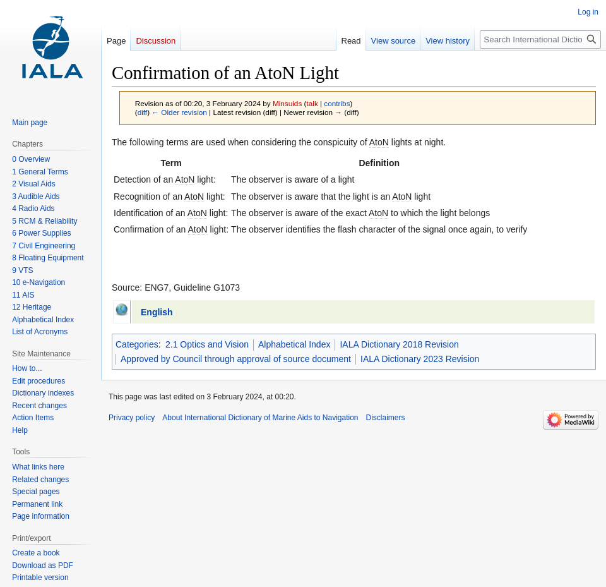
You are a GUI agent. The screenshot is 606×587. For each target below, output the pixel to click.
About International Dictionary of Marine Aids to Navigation (260, 417)
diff (142, 112)
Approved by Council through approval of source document (236, 359)
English (157, 312)
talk (312, 103)
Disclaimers (385, 417)
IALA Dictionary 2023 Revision (419, 359)
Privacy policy (132, 417)
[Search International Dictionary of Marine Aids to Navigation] (540, 39)
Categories (137, 344)
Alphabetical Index (294, 344)
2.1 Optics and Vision (207, 344)
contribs (337, 103)
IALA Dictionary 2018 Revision (399, 344)
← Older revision (179, 112)
